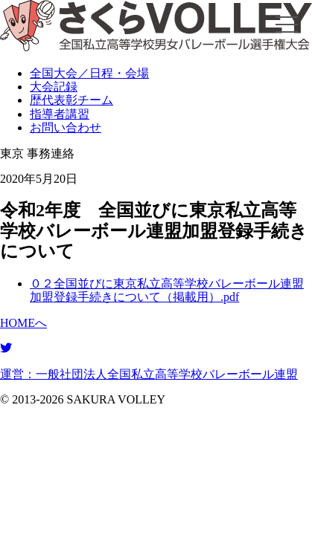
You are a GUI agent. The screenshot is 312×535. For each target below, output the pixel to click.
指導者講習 (59, 114)
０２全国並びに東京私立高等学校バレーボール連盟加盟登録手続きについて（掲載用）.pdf (167, 290)
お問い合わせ (65, 127)
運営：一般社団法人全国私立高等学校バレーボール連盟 (149, 374)
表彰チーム (71, 100)
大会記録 (53, 86)
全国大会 (89, 73)
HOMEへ (23, 323)
